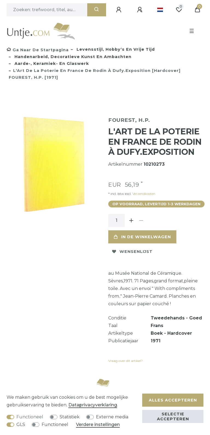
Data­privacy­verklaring (92, 404)
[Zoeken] (96, 9)
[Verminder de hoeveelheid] (141, 220)
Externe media (112, 416)
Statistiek (70, 416)
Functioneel (29, 416)
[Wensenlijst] (179, 10)
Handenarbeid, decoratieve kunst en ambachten (72, 56)
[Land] (160, 10)
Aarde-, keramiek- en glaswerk (51, 63)
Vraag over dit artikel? (125, 361)
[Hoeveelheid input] (116, 220)
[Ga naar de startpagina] (38, 49)
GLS (20, 424)
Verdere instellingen (98, 424)
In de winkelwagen (142, 236)
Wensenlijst (132, 251)
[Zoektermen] (47, 9)
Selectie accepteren (173, 416)
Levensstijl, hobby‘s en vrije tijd (115, 49)
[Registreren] (140, 9)
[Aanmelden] (119, 9)
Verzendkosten (143, 194)
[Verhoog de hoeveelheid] (131, 220)
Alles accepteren (173, 400)
